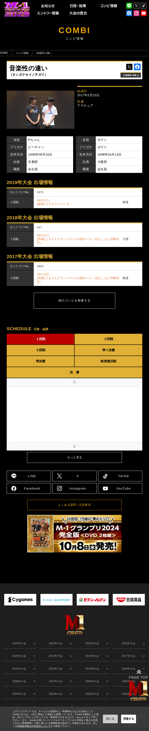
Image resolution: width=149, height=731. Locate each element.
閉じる (110, 718)
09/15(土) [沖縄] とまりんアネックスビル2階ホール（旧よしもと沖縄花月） (78, 239)
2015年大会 (55, 671)
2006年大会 (91, 685)
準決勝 (40, 361)
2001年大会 (128, 699)
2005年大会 (128, 685)
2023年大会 (55, 644)
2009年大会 (128, 671)
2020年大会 (18, 658)
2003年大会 (55, 699)
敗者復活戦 (108, 361)
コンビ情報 (22, 53)
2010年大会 (91, 671)
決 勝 (74, 372)
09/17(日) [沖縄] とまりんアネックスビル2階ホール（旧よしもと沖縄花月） (78, 278)
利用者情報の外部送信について (34, 726)
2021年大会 (128, 644)
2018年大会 (91, 658)
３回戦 (40, 350)
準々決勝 (108, 350)
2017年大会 (128, 658)
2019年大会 (55, 658)
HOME (4, 52)
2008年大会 (18, 685)
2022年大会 (91, 644)
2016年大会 (18, 671)
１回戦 (40, 339)
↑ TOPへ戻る (140, 566)
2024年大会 (18, 644)
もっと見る (74, 457)
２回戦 (108, 339)
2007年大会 (55, 685)
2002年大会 (91, 699)
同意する (128, 718)
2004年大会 (18, 699)
